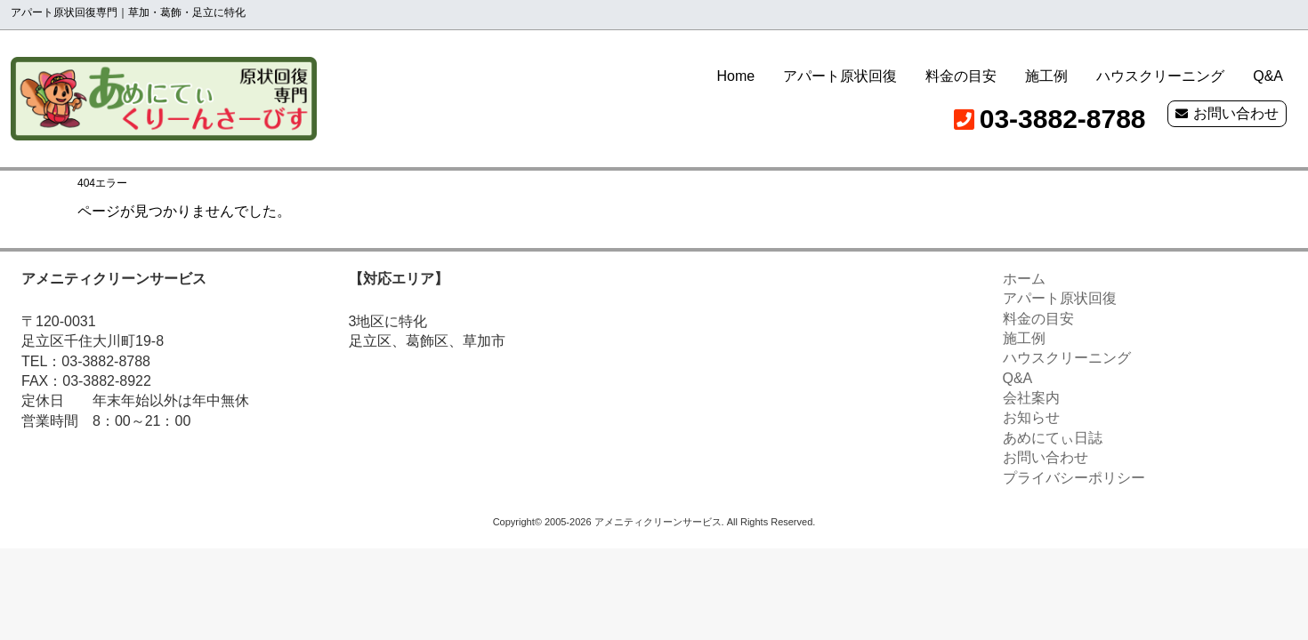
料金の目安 (961, 76)
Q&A (1268, 76)
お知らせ (1031, 417)
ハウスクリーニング (1160, 76)
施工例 (1046, 76)
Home (736, 76)
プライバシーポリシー (1074, 477)
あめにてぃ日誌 (1052, 437)
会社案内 (1031, 397)
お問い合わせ (1236, 113)
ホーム (1024, 278)
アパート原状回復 (840, 76)
